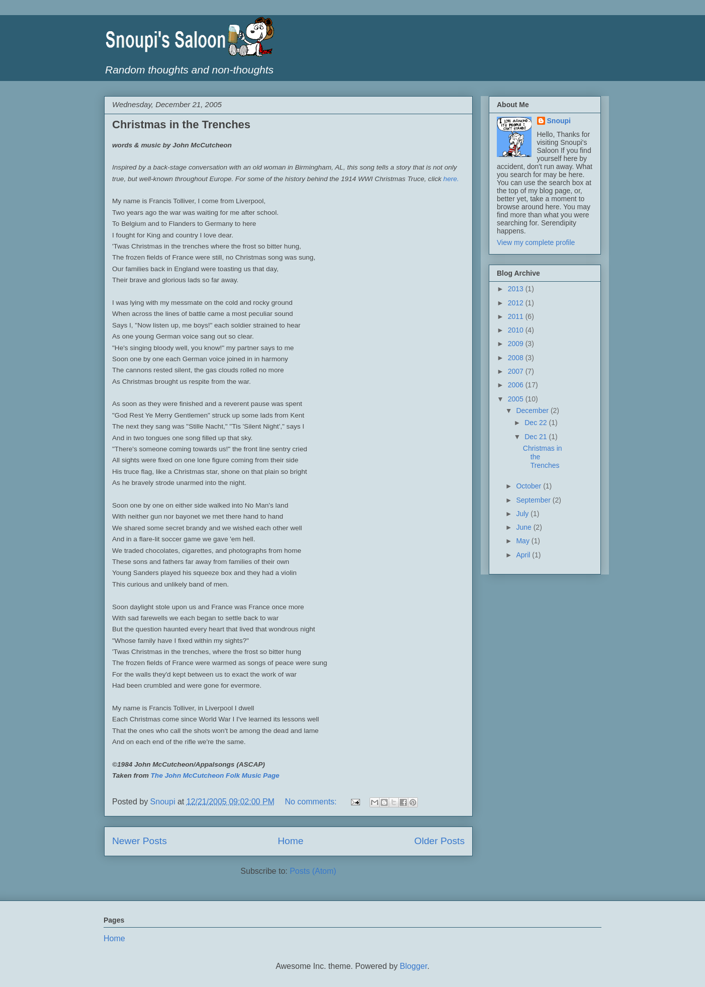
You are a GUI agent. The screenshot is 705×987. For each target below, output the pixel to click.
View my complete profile (536, 242)
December (533, 410)
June (524, 527)
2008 (516, 358)
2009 (516, 344)
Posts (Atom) (313, 871)
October (529, 486)
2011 (516, 316)
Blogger (413, 966)
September (534, 500)
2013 (516, 289)
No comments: (312, 801)
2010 (516, 330)
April (524, 555)
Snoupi (559, 121)
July (523, 514)
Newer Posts (139, 841)
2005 (516, 399)
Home (290, 841)
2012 (516, 303)
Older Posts (439, 841)
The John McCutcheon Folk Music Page (215, 775)
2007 (516, 371)
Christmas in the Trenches (181, 124)
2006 (516, 385)
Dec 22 (536, 423)
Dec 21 (536, 437)
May (523, 541)
